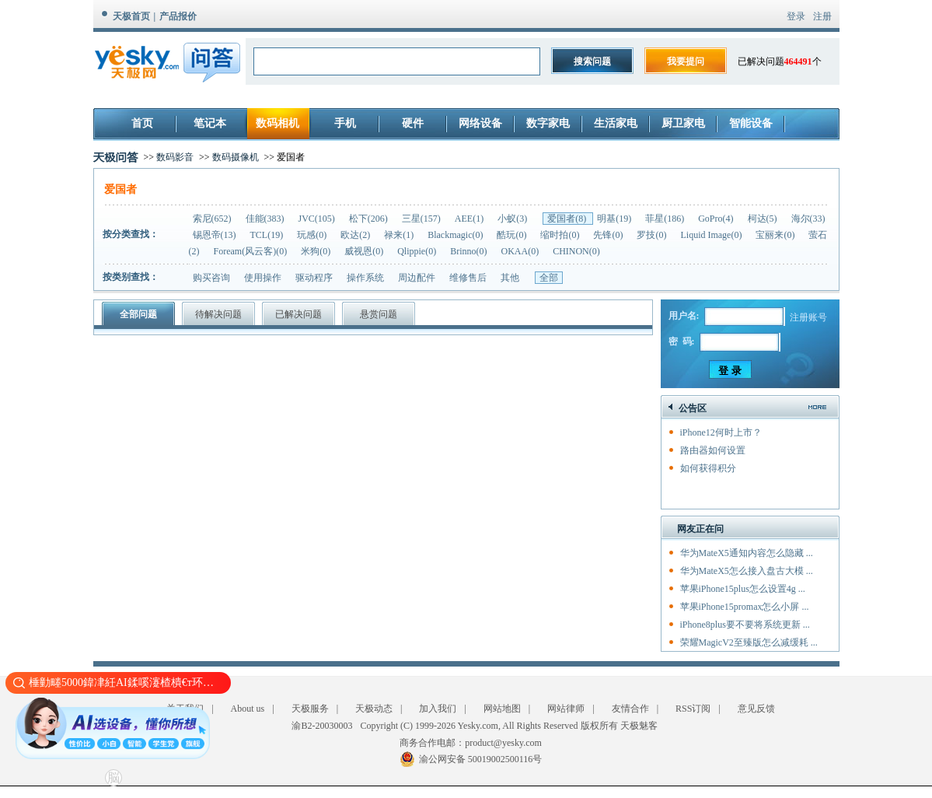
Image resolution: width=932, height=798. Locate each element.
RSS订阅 (692, 708)
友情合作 (630, 708)
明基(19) (615, 218)
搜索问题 (592, 61)
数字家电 (548, 123)
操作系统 (365, 277)
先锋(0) (609, 234)
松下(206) (369, 218)
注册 (822, 16)
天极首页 (131, 16)
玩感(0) (313, 234)
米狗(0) (317, 251)
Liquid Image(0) (712, 234)
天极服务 (310, 708)
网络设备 (480, 123)
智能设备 (751, 123)
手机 (345, 123)
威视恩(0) (365, 251)
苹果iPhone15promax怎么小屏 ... (744, 606)
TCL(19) (268, 234)
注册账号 (808, 317)
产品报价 (178, 16)
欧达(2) (356, 234)
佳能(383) (266, 218)
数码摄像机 (235, 157)
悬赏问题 (378, 314)
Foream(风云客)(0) (252, 251)
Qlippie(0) (417, 251)
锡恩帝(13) (216, 234)
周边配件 (416, 277)
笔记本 (210, 123)
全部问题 (138, 314)
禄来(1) (400, 234)
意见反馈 (756, 708)
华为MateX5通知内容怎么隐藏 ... (746, 553)
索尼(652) (213, 218)
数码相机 (277, 123)
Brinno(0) (469, 251)
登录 (796, 16)
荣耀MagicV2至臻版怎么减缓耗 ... (749, 642)
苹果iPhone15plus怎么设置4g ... (742, 588)
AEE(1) (470, 218)
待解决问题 (218, 314)
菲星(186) (665, 218)
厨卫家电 (683, 123)
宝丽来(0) (776, 234)
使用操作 (262, 277)
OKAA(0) (521, 251)
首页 (142, 123)
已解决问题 (298, 314)
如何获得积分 (708, 468)
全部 (548, 277)
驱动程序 (314, 277)
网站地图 (502, 708)
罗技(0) (652, 234)
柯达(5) (764, 218)
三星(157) (422, 218)
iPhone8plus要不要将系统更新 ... (745, 624)
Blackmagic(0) (456, 234)
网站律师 (566, 708)
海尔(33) (808, 218)
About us (248, 708)
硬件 (413, 123)
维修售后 (468, 277)
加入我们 (437, 708)
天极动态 (374, 708)
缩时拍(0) (560, 234)
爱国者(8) (567, 218)
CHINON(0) (576, 251)
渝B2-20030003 (321, 725)
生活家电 (615, 123)
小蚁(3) (513, 218)
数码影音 (175, 157)
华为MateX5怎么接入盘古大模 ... (746, 570)
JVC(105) (317, 218)
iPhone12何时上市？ (721, 432)
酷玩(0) (513, 234)
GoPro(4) (716, 218)
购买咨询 (211, 277)
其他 (510, 277)
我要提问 (685, 61)
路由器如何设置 (712, 450)
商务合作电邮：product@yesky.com (471, 742)
